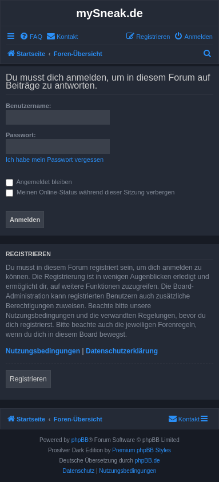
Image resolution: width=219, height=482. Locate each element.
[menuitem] (30, 36)
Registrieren (28, 379)
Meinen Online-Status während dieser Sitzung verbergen (90, 192)
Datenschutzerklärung (122, 351)
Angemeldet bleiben (39, 181)
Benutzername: (28, 105)
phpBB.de (147, 460)
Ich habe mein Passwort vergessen (54, 159)
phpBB (80, 440)
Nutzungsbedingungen (43, 351)
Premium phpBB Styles (141, 450)
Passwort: (21, 135)
